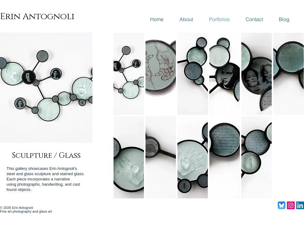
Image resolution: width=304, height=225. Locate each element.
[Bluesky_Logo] (281, 205)
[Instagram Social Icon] (291, 205)
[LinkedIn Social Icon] (300, 205)
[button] (129, 74)
